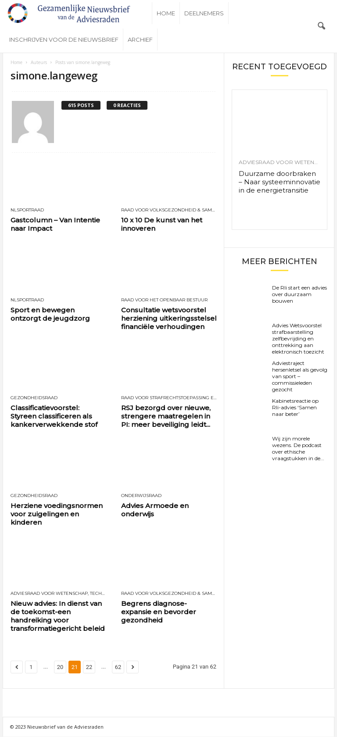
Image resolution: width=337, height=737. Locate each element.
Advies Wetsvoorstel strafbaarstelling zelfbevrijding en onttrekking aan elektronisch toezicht (298, 338)
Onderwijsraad (141, 496)
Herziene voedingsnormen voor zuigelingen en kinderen (57, 514)
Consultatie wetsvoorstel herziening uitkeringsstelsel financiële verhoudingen (169, 318)
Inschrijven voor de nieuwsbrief (63, 39)
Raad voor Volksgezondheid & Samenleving (169, 210)
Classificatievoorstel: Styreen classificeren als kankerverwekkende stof (54, 416)
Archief (140, 39)
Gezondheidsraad (34, 398)
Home (166, 13)
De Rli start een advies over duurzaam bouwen (299, 294)
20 (60, 667)
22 (89, 667)
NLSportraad (27, 210)
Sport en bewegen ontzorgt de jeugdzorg (50, 314)
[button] (321, 26)
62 (118, 667)
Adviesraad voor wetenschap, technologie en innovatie (58, 594)
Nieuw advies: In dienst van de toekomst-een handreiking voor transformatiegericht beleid (58, 616)
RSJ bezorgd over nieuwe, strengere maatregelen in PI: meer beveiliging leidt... (166, 416)
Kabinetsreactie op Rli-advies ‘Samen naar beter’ (295, 408)
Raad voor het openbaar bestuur (164, 300)
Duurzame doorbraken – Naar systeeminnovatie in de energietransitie (279, 182)
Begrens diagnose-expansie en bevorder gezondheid (158, 612)
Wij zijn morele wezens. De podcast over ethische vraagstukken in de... (298, 449)
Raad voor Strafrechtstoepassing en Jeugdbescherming (169, 398)
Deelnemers (204, 13)
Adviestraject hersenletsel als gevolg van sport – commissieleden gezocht (299, 376)
